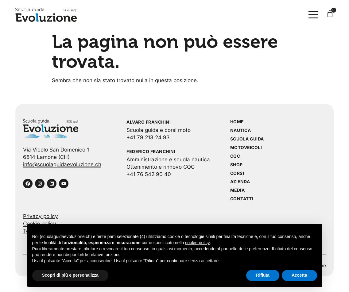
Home (237, 122)
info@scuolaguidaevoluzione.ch (62, 164)
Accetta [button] (299, 275)
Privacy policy (40, 216)
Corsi (237, 173)
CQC (235, 156)
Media (237, 190)
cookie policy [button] (197, 242)
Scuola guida (247, 139)
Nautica (240, 130)
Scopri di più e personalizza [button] (70, 275)
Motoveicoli (246, 147)
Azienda (240, 182)
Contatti (241, 199)
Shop (236, 164)
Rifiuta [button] (263, 275)
